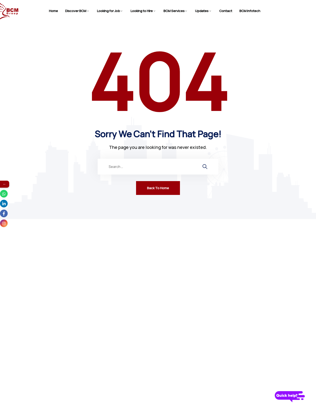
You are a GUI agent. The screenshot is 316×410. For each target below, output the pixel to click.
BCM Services (174, 11)
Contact (225, 11)
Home (53, 11)
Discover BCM (75, 11)
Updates (201, 11)
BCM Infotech (249, 11)
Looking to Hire (142, 11)
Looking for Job (108, 11)
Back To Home (158, 188)
